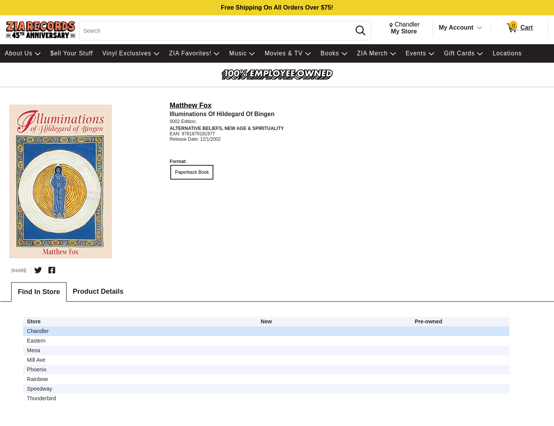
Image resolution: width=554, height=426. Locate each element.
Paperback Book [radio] (192, 172)
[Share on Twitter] (38, 270)
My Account (456, 27)
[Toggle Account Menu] (479, 28)
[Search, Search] (216, 31)
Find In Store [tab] (39, 292)
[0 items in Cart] (519, 28)
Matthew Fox (190, 105)
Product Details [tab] (98, 291)
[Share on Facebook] (51, 270)
